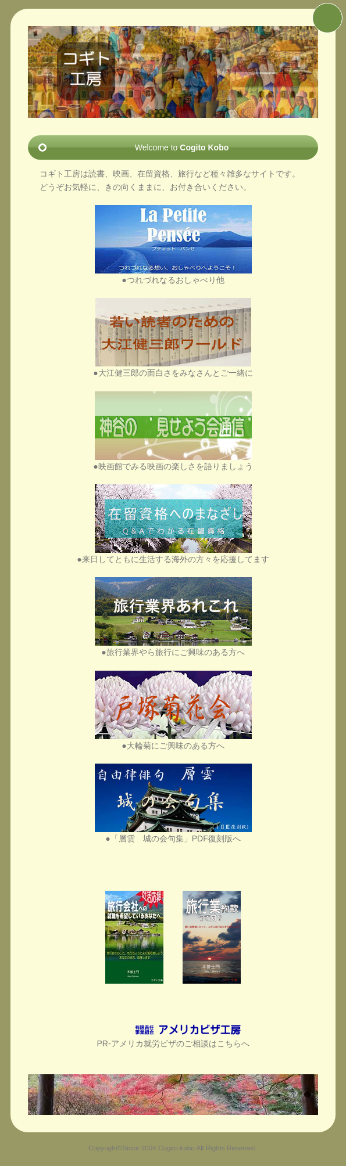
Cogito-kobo (176, 1147)
